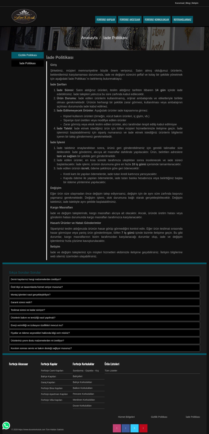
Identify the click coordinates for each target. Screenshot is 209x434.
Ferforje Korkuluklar (83, 364)
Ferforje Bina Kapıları (52, 388)
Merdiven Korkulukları (84, 399)
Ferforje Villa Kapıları (51, 400)
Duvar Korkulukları (82, 405)
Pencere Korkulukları (83, 394)
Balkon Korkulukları (83, 388)
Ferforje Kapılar (49, 364)
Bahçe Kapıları (48, 376)
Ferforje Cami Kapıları (52, 370)
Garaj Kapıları (48, 382)
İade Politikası (27, 63)
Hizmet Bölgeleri (126, 417)
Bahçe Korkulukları (82, 382)
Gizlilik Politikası (27, 55)
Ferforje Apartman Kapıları (54, 394)
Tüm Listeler (111, 370)
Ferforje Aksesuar (18, 364)
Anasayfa (89, 38)
